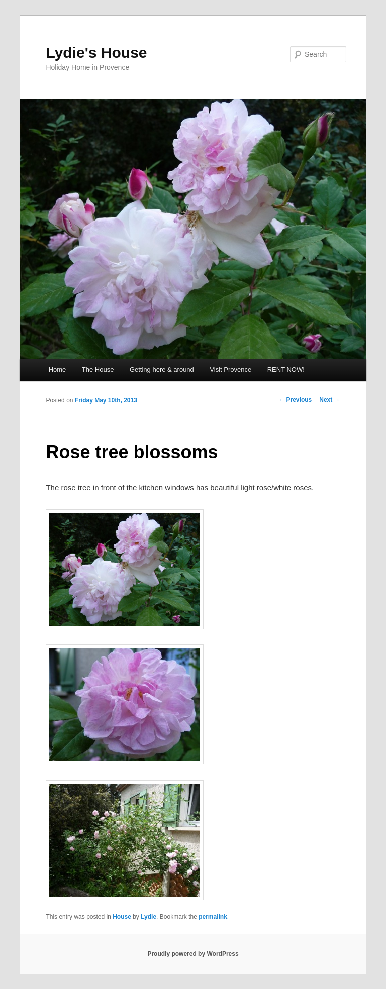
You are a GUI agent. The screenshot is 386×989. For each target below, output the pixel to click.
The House (98, 369)
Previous (295, 399)
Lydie (148, 916)
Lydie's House (96, 52)
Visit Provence (230, 369)
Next (329, 399)
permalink (213, 916)
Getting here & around (162, 369)
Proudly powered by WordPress (192, 953)
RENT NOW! (286, 369)
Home (57, 369)
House (122, 916)
